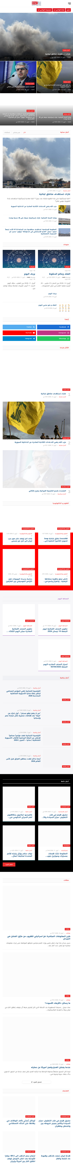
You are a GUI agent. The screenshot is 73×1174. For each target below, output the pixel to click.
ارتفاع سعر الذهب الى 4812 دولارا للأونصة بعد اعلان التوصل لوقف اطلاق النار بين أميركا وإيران (20, 1159)
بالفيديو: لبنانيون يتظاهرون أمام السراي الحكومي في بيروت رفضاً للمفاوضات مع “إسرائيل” (19, 816)
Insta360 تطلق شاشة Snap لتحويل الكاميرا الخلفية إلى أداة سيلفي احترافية (56, 539)
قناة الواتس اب (59, 10)
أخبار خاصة (65, 781)
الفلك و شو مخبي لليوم (47, 305)
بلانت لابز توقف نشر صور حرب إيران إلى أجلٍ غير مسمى (20, 539)
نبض (68, 10)
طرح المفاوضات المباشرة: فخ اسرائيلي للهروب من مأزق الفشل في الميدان (38, 937)
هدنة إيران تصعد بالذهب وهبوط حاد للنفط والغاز (55, 1157)
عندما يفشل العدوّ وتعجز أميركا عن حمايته (50, 1067)
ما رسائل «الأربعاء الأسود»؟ (57, 1003)
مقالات (66, 880)
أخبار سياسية (30, 84)
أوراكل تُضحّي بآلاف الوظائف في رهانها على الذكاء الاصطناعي (21, 1122)
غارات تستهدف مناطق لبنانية (57, 54)
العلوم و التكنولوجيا (61, 503)
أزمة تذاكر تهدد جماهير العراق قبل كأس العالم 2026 (23, 760)
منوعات (66, 244)
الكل (24, 132)
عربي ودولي (16, 132)
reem (68, 57)
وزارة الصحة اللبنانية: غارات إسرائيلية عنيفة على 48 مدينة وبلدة (55, 118)
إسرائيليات (7, 132)
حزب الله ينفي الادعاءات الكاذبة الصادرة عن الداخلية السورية (57, 86)
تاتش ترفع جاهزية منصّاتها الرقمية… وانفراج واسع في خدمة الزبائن (56, 580)
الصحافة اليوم (63, 598)
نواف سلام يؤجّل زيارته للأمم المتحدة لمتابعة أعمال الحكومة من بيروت (19, 854)
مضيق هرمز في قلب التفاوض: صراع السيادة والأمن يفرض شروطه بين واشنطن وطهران (54, 816)
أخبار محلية (66, 50)
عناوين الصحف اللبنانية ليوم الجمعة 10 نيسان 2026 (55, 630)
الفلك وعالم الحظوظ (59, 274)
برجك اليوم (29, 274)
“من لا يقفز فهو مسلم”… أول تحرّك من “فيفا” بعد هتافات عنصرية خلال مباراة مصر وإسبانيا (23, 715)
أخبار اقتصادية (65, 807)
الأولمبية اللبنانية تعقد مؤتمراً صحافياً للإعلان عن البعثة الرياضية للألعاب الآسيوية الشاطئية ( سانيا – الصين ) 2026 (23, 737)
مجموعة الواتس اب (44, 10)
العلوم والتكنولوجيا (63, 529)
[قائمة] (69, 3)
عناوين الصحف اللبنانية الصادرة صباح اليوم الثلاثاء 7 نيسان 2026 (19, 630)
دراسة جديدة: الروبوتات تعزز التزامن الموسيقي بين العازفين (19, 580)
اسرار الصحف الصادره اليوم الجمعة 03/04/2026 (55, 665)
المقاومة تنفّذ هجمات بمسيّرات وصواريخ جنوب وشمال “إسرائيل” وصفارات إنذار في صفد (56, 854)
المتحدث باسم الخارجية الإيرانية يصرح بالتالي (21, 87)
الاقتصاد (65, 1090)
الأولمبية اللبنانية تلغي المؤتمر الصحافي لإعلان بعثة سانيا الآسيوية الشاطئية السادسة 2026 (23, 693)
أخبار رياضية (64, 677)
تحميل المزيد (36, 1082)
